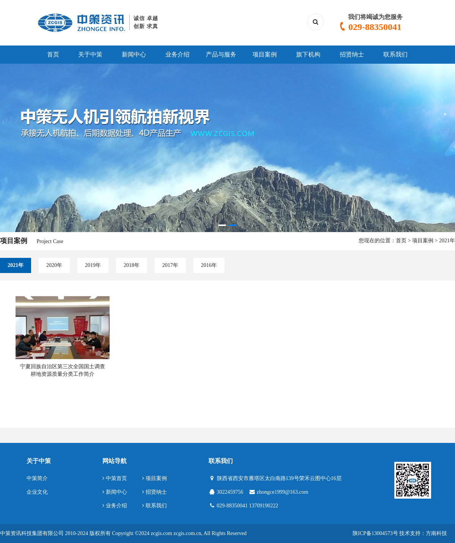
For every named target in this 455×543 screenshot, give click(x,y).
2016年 (209, 265)
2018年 (132, 265)
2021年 (447, 240)
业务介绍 (177, 54)
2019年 (93, 265)
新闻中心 (134, 54)
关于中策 (90, 54)
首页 (53, 54)
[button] (222, 225)
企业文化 (37, 492)
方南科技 (436, 533)
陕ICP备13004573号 (375, 533)
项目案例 (265, 54)
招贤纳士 (352, 54)
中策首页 (114, 478)
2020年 (54, 265)
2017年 (170, 265)
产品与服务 (221, 54)
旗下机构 (308, 54)
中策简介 (37, 478)
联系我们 (395, 54)
